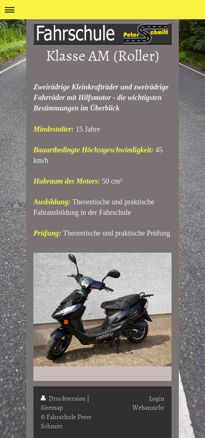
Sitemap (52, 407)
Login (156, 398)
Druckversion (64, 398)
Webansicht (148, 407)
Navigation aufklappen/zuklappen (102, 9)
